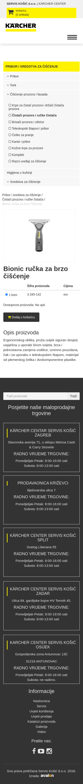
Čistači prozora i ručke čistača (32, 115)
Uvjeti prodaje (41, 716)
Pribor (13, 76)
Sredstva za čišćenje (24, 182)
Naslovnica (41, 701)
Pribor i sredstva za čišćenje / (22, 195)
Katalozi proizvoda (42, 721)
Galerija (41, 726)
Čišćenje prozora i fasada (27, 94)
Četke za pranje (21, 135)
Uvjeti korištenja (41, 711)
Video (41, 732)
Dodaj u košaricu (21, 317)
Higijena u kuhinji (19, 172)
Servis (41, 706)
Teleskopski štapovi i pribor (29, 128)
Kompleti (16, 155)
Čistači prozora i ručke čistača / (23, 199)
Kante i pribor (19, 141)
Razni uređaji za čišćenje (27, 161)
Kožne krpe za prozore (26, 148)
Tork (11, 85)
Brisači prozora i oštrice (26, 122)
